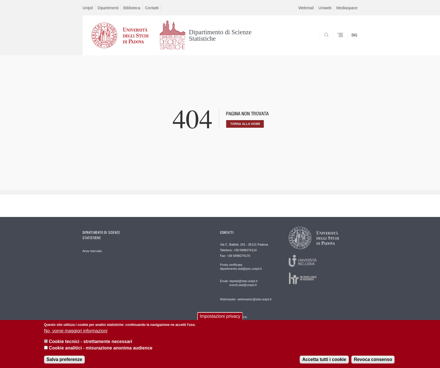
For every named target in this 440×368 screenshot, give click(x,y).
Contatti (152, 8)
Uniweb (325, 8)
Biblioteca (131, 8)
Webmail (306, 8)
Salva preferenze (64, 359)
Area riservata (92, 251)
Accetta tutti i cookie (324, 359)
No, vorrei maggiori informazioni (75, 330)
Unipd (87, 8)
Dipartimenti (108, 8)
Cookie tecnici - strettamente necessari (90, 341)
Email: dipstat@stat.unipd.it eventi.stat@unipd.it (238, 283)
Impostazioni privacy (220, 316)
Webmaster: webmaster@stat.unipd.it (245, 299)
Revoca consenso (373, 359)
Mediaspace (347, 8)
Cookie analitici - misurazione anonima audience (100, 348)
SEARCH (348, 42)
